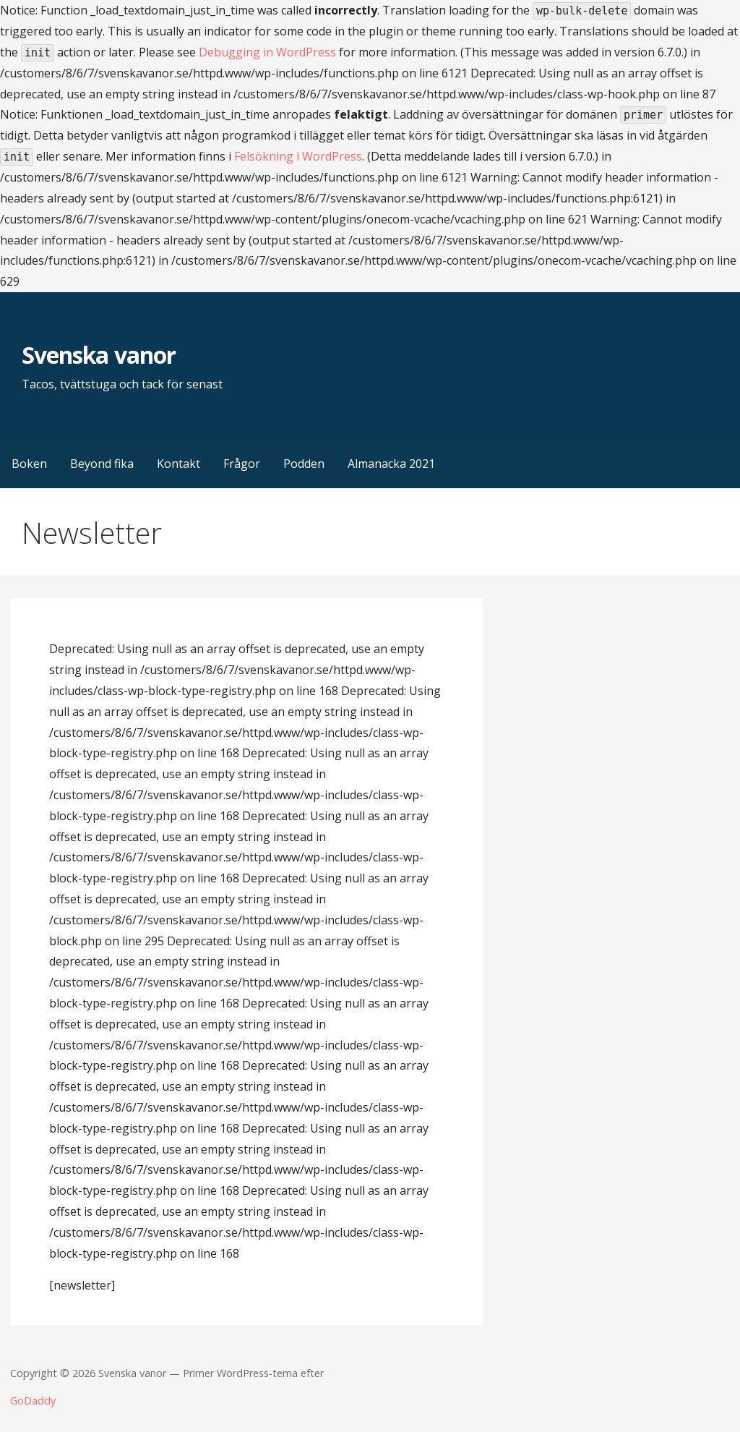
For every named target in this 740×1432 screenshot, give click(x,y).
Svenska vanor (99, 354)
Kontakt (178, 464)
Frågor (241, 464)
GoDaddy (33, 1400)
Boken (29, 464)
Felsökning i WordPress (298, 156)
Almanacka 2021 (391, 464)
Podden (303, 464)
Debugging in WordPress (267, 52)
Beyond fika (102, 464)
